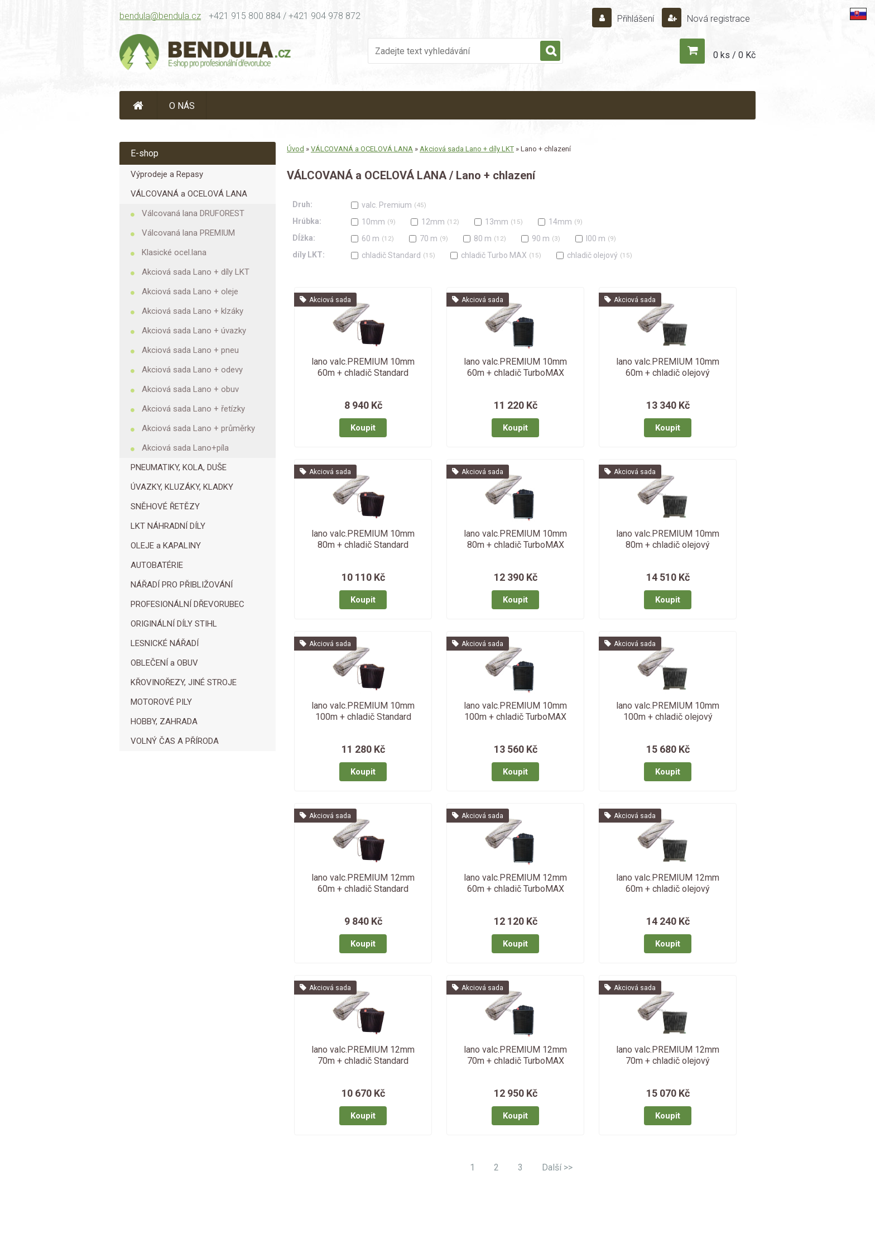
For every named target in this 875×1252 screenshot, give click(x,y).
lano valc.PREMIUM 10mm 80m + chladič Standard (363, 539)
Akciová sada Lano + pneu (190, 350)
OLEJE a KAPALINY (166, 546)
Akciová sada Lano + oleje (190, 291)
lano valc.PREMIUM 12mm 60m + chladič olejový (667, 883)
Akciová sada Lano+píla (185, 448)
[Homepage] (138, 105)
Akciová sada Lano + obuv (190, 389)
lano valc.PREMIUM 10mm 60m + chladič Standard (363, 367)
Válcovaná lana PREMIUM (188, 233)
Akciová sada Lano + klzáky (192, 311)
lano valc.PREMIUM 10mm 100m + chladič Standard (363, 711)
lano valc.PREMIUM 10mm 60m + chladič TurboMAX (515, 367)
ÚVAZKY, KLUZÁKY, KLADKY (182, 487)
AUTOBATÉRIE (157, 565)
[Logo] (205, 54)
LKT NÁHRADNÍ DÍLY (168, 526)
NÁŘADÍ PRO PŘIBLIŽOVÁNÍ (182, 585)
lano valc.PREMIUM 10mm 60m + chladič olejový (667, 367)
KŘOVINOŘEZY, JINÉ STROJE (184, 682)
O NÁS (182, 106)
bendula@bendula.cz (160, 16)
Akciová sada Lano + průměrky (198, 428)
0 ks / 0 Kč (734, 55)
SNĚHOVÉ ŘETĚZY (165, 506)
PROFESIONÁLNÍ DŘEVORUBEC (187, 604)
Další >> (557, 1167)
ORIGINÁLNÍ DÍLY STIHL (174, 624)
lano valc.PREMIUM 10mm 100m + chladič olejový (667, 711)
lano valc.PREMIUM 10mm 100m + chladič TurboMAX (515, 711)
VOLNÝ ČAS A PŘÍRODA (175, 741)
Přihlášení (635, 18)
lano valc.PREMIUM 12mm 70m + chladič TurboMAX (515, 1055)
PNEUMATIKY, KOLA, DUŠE (179, 467)
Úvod (295, 149)
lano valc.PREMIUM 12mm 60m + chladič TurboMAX (515, 883)
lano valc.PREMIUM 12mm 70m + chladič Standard (363, 1055)
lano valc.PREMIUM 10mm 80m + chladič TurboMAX (515, 539)
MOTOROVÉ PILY (161, 702)
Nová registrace (717, 18)
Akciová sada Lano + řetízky (193, 409)
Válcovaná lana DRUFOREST (193, 213)
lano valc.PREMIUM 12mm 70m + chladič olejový (667, 1055)
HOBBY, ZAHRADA (164, 721)
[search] (550, 51)
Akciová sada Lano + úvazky (194, 331)
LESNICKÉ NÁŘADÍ (165, 643)
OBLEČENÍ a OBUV (164, 663)
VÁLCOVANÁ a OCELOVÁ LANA (189, 194)
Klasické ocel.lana (174, 252)
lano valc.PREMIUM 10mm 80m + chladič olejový (667, 539)
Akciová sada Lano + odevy (192, 370)
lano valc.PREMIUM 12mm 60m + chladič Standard (363, 883)
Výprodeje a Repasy (167, 174)
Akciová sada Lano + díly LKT (195, 272)
